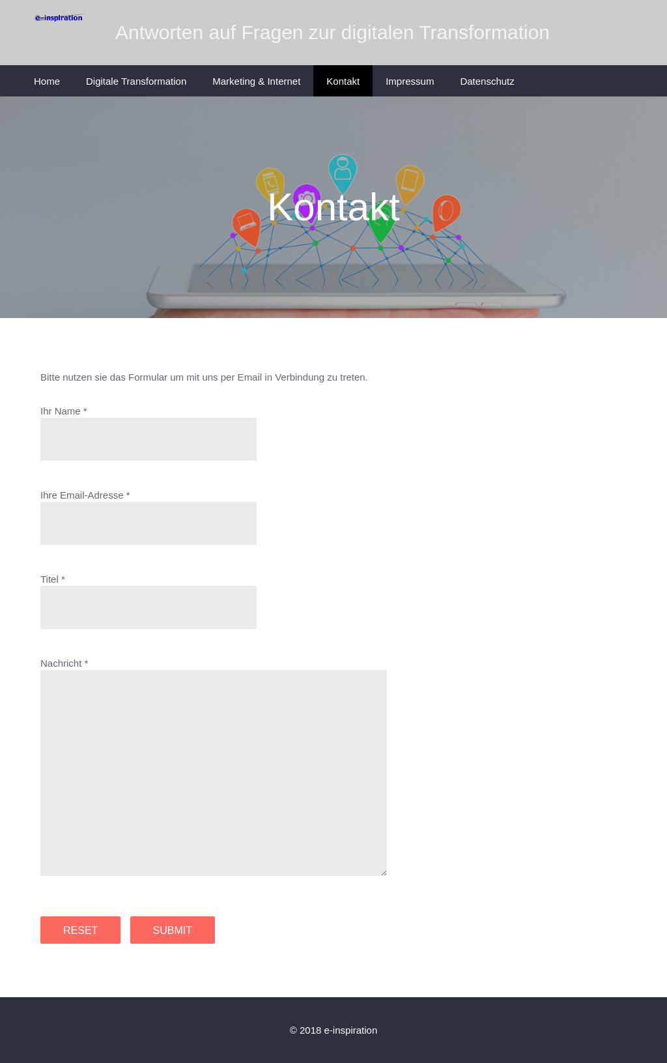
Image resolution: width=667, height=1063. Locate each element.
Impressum (410, 81)
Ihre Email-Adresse (82, 495)
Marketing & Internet (256, 81)
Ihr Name (60, 410)
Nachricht (60, 663)
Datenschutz (487, 81)
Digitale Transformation (136, 81)
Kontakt (343, 81)
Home (47, 81)
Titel (49, 579)
